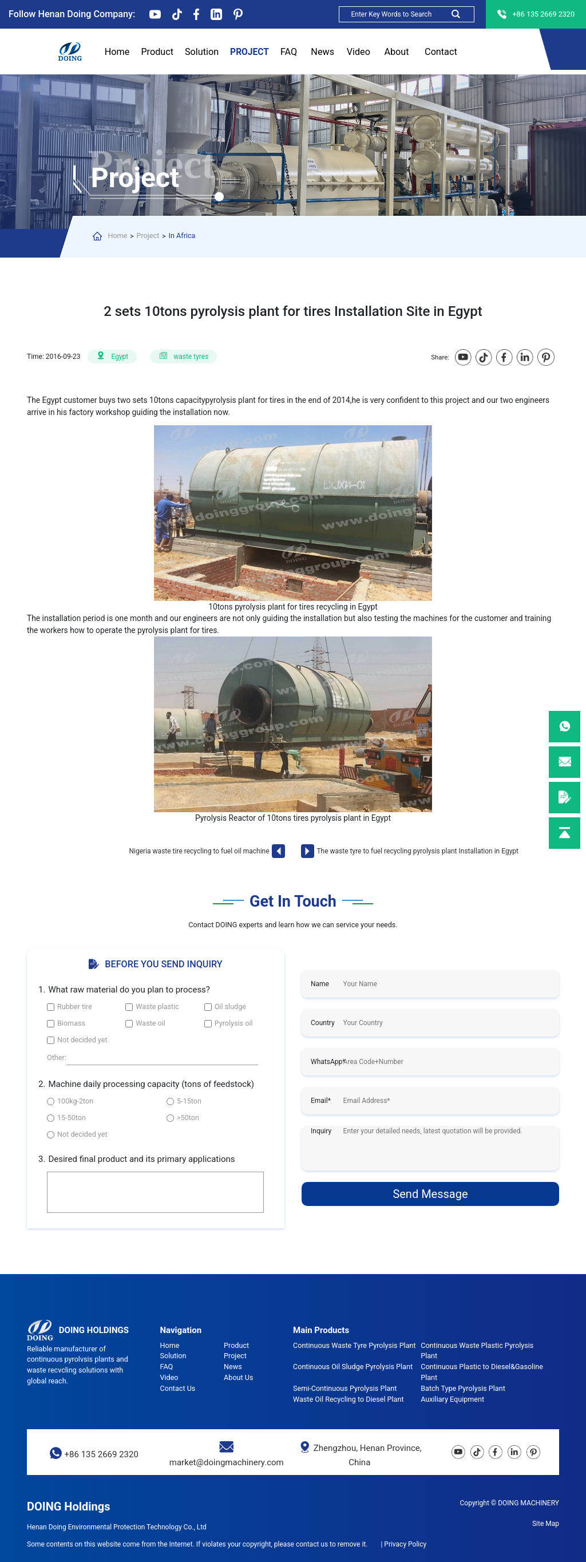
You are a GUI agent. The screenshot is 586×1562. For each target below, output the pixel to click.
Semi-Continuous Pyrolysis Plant (345, 1388)
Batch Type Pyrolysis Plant (463, 1388)
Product (157, 52)
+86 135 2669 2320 (101, 1454)
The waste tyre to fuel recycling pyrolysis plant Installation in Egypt (417, 851)
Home (117, 51)
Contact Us (441, 52)
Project (249, 53)
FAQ (288, 52)
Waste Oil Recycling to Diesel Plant (348, 1399)
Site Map (545, 1524)
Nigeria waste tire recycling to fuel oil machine (199, 851)
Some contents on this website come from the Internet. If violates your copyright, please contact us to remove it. (197, 1544)
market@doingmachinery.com (226, 1462)
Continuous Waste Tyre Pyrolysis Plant (354, 1345)
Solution (202, 51)
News (322, 52)
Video (358, 51)
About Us (396, 52)
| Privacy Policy (403, 1544)
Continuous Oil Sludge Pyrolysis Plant (353, 1366)
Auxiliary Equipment (452, 1399)
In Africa (182, 235)
